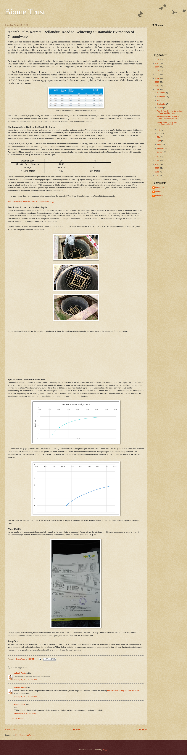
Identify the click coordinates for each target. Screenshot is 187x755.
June (159, 133)
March (159, 144)
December (161, 93)
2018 (157, 82)
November (161, 97)
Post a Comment (17, 719)
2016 (157, 90)
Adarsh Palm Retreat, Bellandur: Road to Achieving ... (169, 112)
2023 (157, 63)
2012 (157, 168)
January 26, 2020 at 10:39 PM (25, 680)
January (160, 152)
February (161, 148)
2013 (157, 164)
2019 (157, 78)
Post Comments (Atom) (24, 735)
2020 (157, 75)
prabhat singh (19, 704)
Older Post (141, 729)
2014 (157, 161)
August (160, 108)
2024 (157, 60)
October (160, 100)
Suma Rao (159, 196)
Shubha (158, 192)
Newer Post (11, 729)
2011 (157, 172)
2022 (157, 67)
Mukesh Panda (20, 673)
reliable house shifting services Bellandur (123, 691)
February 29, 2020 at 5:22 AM (25, 713)
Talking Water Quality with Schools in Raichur (167, 124)
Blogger (106, 750)
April (159, 141)
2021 (157, 71)
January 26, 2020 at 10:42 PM (25, 697)
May (159, 137)
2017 (157, 86)
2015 (157, 157)
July (159, 130)
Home (76, 729)
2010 (157, 176)
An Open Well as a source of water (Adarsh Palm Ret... (168, 118)
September (161, 104)
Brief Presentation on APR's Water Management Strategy (31, 202)
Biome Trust (25, 11)
